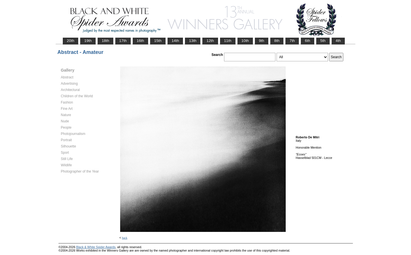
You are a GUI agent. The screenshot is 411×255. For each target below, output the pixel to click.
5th (323, 41)
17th (123, 41)
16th (140, 41)
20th (70, 41)
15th (158, 41)
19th (88, 41)
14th (175, 41)
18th (105, 41)
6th (307, 41)
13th (193, 41)
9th (261, 41)
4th (338, 41)
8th (277, 41)
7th (292, 41)
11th (228, 41)
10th (245, 41)
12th (210, 41)
